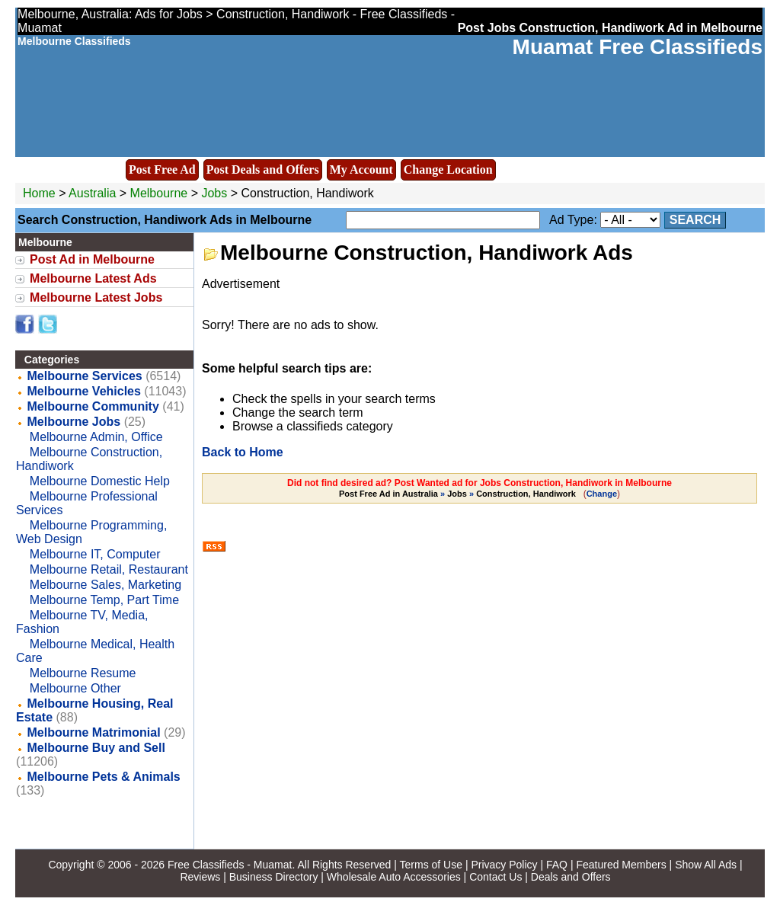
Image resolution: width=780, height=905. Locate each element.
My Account (361, 169)
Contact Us (495, 877)
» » (458, 493)
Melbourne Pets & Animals (104, 776)
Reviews (200, 877)
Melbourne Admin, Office (96, 436)
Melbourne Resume (83, 673)
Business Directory (273, 877)
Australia (92, 193)
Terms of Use (431, 865)
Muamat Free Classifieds (637, 47)
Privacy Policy (504, 865)
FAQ (556, 865)
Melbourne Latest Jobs (96, 297)
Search (695, 219)
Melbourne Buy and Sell (96, 747)
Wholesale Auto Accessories (394, 877)
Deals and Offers (571, 877)
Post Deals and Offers (262, 169)
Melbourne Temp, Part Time (104, 599)
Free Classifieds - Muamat (230, 865)
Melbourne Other (75, 688)
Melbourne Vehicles (84, 391)
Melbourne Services (84, 375)
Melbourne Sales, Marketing (105, 584)
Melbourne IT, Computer (95, 554)
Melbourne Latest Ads (93, 278)
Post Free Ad (162, 169)
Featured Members (621, 865)
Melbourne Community (93, 406)
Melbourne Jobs (74, 421)
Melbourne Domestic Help (100, 481)
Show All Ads (706, 865)
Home (39, 193)
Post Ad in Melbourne (92, 259)
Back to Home (242, 452)
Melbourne (160, 193)
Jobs (214, 193)
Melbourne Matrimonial (94, 732)
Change (602, 493)
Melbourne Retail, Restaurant (109, 569)
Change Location (448, 169)
